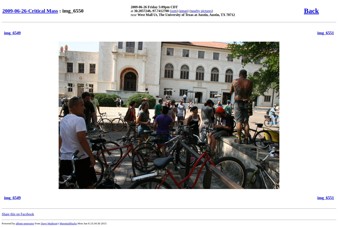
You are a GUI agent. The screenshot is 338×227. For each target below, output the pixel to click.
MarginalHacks (68, 223)
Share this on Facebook (18, 214)
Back (311, 11)
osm (174, 11)
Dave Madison (49, 223)
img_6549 (12, 33)
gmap (184, 11)
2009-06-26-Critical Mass (30, 11)
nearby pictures (201, 11)
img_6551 (325, 33)
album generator (25, 223)
